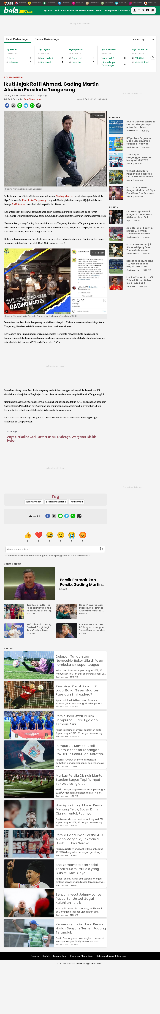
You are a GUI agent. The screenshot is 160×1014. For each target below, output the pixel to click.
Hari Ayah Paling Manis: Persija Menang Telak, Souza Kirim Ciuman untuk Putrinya (79, 809)
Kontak (46, 956)
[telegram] (26, 106)
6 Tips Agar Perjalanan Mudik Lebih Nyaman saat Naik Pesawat (139, 141)
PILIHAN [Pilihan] (113, 207)
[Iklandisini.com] (135, 3)
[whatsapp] (32, 106)
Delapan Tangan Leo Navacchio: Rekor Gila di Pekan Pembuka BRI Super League (80, 660)
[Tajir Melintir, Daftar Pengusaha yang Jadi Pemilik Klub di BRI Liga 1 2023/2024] (15, 617)
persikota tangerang (56, 501)
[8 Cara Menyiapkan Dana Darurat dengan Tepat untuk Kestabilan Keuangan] (116, 133)
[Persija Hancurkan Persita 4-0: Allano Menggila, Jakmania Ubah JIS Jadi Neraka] (29, 856)
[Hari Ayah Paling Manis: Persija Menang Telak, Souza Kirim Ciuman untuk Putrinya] (29, 827)
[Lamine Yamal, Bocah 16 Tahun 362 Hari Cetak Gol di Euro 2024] (116, 288)
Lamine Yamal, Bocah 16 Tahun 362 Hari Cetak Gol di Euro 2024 (140, 280)
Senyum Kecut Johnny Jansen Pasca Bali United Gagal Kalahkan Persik (79, 898)
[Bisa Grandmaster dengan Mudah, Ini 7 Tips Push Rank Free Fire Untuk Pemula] (116, 199)
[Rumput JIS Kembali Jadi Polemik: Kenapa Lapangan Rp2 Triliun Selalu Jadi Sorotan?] (29, 767)
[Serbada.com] (150, 3)
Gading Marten (64, 195)
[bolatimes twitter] (143, 10)
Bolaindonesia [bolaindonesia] (13, 77)
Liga (45, 10)
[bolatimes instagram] (152, 10)
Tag (55, 496)
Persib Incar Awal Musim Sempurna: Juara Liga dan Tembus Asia (77, 720)
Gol (120, 10)
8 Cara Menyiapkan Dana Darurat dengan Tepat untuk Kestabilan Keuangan (140, 124)
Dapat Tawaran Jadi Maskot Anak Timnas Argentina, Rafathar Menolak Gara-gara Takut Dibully (91, 608)
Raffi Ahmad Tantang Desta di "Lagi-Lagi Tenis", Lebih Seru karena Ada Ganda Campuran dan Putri (39, 627)
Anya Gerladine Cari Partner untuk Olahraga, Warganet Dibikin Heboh (52, 438)
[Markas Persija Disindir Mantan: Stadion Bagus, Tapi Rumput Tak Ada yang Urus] (29, 797)
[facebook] (7, 106)
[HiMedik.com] (120, 3)
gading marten (33, 501)
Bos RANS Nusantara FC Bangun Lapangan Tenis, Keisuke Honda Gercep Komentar (91, 627)
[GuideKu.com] (107, 3)
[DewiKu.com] (77, 3)
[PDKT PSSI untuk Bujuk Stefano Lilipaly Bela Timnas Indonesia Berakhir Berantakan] (116, 256)
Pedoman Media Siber (81, 956)
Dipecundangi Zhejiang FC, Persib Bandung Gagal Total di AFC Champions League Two (140, 263)
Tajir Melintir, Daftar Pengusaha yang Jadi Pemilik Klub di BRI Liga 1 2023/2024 (39, 608)
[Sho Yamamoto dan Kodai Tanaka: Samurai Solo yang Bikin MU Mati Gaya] (29, 886)
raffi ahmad (77, 501)
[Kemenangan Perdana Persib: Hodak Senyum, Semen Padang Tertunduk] (29, 946)
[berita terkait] (12, 563)
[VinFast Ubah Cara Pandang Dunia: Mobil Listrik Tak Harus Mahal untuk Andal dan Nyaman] (116, 182)
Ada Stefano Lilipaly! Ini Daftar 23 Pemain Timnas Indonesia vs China (139, 231)
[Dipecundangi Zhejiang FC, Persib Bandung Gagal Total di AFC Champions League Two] (116, 272)
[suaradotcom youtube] (148, 10)
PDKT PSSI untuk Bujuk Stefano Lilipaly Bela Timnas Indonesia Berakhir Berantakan (138, 247)
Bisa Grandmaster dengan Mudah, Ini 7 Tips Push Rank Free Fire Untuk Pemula (140, 190)
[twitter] (13, 106)
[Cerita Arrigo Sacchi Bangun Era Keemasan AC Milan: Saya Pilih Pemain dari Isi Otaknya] (116, 223)
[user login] (134, 11)
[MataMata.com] (34, 3)
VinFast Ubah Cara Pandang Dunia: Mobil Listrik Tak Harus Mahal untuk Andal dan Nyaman (140, 174)
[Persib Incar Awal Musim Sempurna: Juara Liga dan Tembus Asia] (29, 737)
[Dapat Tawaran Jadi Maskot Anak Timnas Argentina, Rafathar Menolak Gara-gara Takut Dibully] (67, 617)
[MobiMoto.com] (92, 3)
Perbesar (97, 115)
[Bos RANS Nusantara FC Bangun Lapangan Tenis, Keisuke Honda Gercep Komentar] (67, 637)
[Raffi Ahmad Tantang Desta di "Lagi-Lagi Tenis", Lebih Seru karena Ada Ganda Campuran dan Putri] (15, 637)
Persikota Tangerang (34, 200)
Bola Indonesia (69, 10)
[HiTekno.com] (64, 3)
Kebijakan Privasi (105, 956)
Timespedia (110, 10)
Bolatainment (87, 10)
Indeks (126, 10)
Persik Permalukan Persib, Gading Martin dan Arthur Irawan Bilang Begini (81, 587)
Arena (98, 10)
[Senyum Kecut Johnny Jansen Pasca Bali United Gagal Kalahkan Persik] (29, 916)
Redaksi (35, 956)
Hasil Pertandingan (17, 39)
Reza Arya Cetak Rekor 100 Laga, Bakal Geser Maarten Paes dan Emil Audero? (77, 690)
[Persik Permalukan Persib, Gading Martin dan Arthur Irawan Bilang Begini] (29, 583)
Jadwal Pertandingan (47, 39)
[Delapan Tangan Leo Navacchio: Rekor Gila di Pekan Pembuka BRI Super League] (29, 678)
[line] (19, 106)
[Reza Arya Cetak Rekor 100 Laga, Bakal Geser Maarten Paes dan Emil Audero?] (29, 708)
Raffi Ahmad (19, 204)
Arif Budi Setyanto (13, 99)
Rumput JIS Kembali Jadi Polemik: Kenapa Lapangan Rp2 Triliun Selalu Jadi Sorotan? (80, 750)
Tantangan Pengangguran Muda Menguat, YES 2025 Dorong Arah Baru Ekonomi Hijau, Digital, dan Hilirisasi (139, 157)
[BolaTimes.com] (49, 3)
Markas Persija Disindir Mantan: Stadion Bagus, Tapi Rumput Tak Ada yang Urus (80, 779)
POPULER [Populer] (114, 117)
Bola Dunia (54, 10)
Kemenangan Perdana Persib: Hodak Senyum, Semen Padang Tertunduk (81, 928)
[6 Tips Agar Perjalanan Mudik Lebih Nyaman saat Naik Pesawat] (116, 149)
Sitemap (121, 956)
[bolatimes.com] (18, 12)
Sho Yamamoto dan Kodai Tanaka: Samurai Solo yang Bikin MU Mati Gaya (77, 869)
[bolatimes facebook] (139, 10)
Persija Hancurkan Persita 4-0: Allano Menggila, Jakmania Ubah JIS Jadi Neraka (79, 839)
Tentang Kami (60, 956)
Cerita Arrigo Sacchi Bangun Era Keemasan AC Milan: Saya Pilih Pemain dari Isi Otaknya (140, 214)
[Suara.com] (20, 3)
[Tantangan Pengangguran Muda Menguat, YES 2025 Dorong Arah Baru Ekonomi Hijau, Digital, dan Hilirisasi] (116, 166)
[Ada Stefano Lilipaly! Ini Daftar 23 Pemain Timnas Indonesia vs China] (116, 239)
